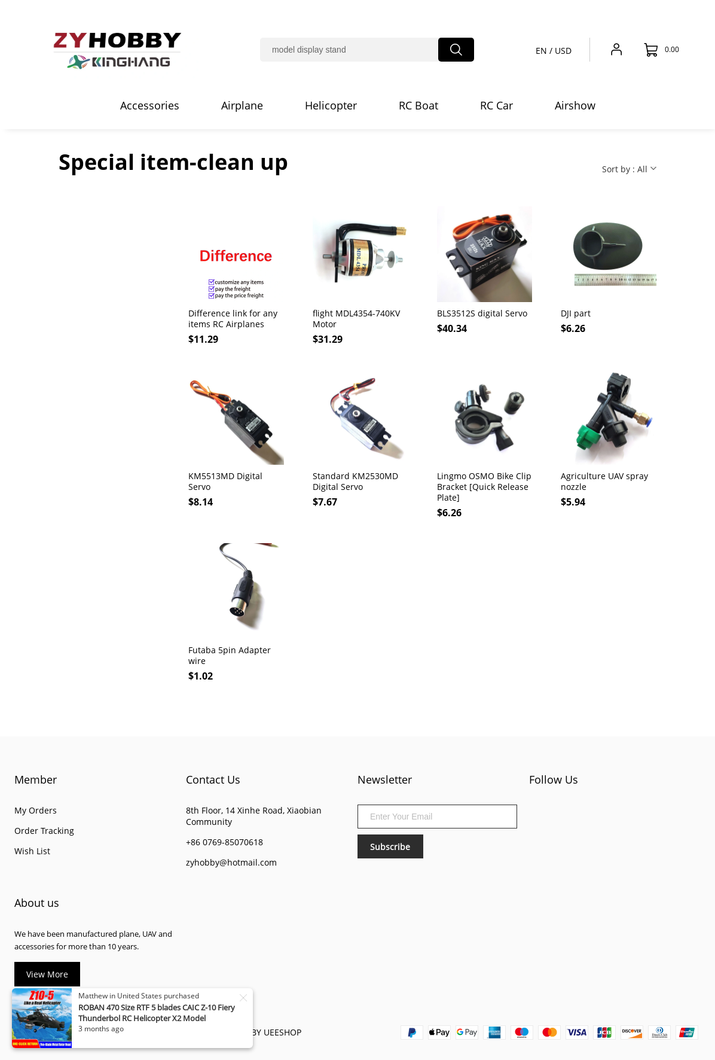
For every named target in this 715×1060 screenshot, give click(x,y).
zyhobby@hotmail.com (231, 862)
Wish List (32, 851)
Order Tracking (44, 830)
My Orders (35, 810)
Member (35, 779)
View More (47, 974)
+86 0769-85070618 (224, 842)
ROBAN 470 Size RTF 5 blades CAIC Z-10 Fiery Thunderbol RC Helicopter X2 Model (156, 1013)
